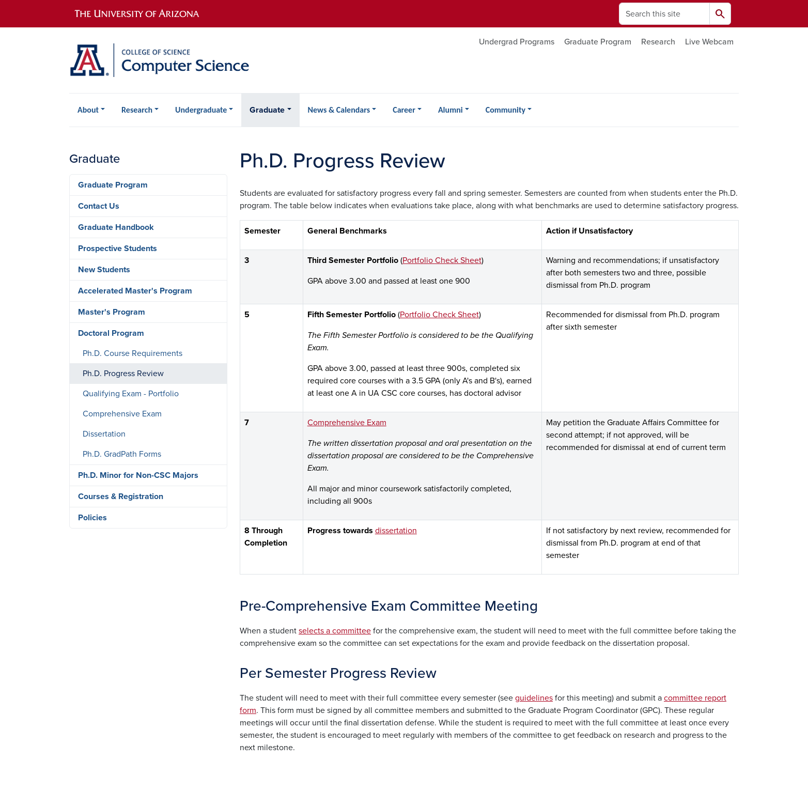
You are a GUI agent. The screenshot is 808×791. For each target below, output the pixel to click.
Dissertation (104, 434)
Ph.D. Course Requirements (132, 353)
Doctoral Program (111, 333)
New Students (104, 270)
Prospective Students (117, 248)
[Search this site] (664, 14)
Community (505, 110)
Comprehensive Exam (346, 422)
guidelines (534, 698)
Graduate (267, 110)
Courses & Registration (120, 496)
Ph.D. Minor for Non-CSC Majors (138, 475)
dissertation (396, 530)
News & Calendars (339, 110)
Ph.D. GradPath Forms (122, 454)
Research (658, 42)
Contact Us (98, 206)
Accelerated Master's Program (135, 291)
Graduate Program (597, 42)
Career (404, 110)
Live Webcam (709, 42)
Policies (92, 518)
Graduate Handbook (116, 227)
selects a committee (335, 631)
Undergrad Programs (516, 42)
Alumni (450, 110)
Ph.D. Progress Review (123, 373)
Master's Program (111, 312)
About (88, 110)
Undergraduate (201, 110)
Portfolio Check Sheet (441, 260)
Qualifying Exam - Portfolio (131, 394)
